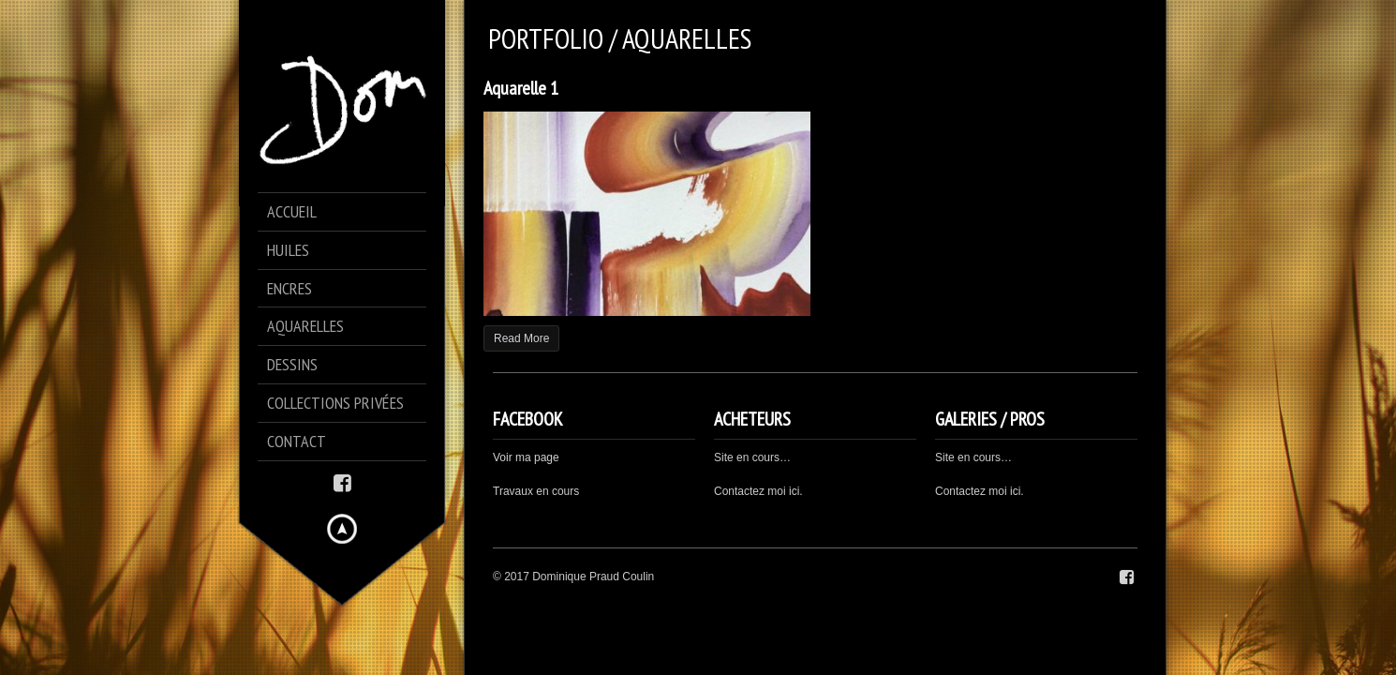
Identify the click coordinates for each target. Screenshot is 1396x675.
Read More (521, 338)
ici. (796, 491)
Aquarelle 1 (520, 88)
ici (1015, 491)
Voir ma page (526, 457)
